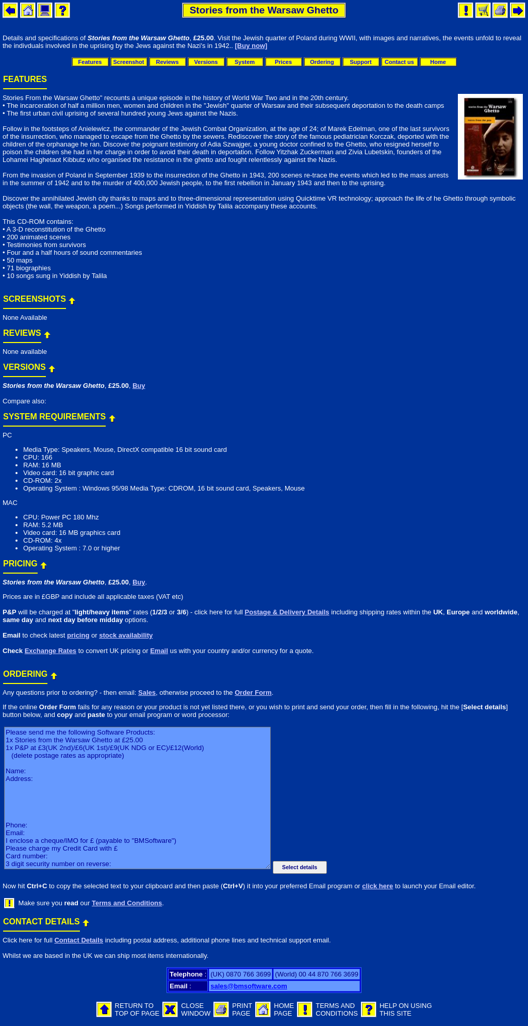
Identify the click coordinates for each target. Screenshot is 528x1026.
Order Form (253, 692)
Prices (283, 62)
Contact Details (78, 940)
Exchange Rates (50, 651)
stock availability (126, 635)
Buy (139, 385)
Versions (206, 62)
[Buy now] (251, 46)
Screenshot (128, 62)
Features (90, 62)
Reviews (167, 62)
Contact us (399, 62)
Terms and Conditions (127, 903)
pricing (78, 635)
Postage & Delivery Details (287, 612)
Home (438, 62)
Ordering (322, 62)
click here (377, 886)
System (245, 62)
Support (360, 62)
